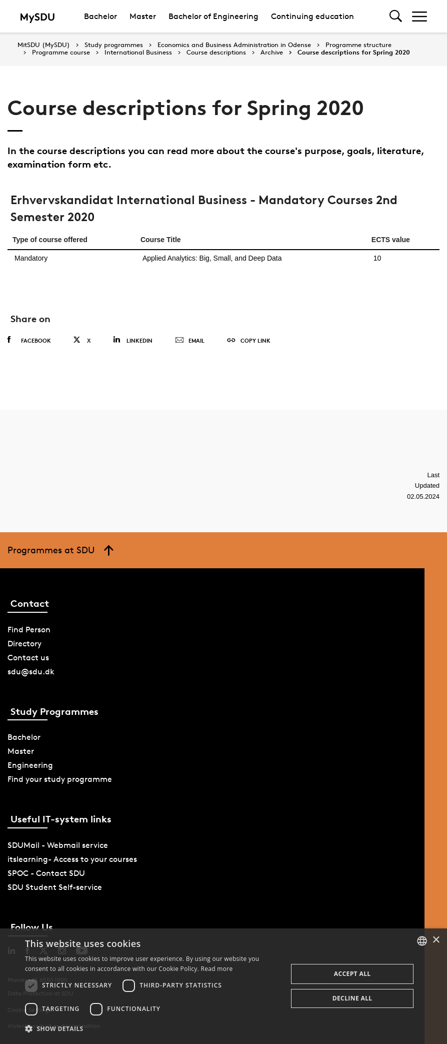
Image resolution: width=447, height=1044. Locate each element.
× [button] (436, 940)
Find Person (29, 629)
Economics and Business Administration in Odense (234, 45)
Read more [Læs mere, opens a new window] (217, 968)
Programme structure (359, 45)
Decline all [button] (352, 998)
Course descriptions (216, 52)
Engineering (30, 765)
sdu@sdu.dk (31, 671)
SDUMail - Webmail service (58, 845)
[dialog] (223, 986)
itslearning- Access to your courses (72, 859)
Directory (25, 643)
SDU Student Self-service (55, 887)
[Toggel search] (396, 16)
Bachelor (100, 16)
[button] (152, 1029)
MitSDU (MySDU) (44, 45)
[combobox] (422, 941)
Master (143, 16)
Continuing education (312, 16)
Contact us (28, 657)
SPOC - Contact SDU (46, 873)
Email (189, 341)
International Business (138, 52)
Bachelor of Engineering (213, 16)
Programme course (61, 52)
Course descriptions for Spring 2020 (354, 52)
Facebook (29, 340)
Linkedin (132, 340)
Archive (271, 52)
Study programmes (113, 45)
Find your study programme (60, 779)
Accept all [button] (352, 973)
